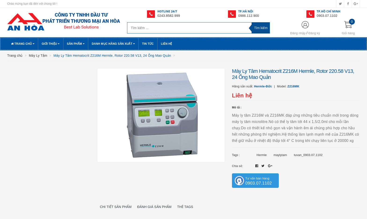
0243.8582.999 (168, 16)
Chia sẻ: (237, 166)
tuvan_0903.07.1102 (308, 155)
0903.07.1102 (327, 16)
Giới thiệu (51, 43)
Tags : (236, 155)
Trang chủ (22, 43)
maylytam (280, 155)
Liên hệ (166, 43)
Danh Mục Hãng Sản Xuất (113, 43)
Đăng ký (314, 33)
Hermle (262, 155)
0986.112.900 (248, 16)
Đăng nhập (298, 33)
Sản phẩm (76, 43)
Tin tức (148, 43)
